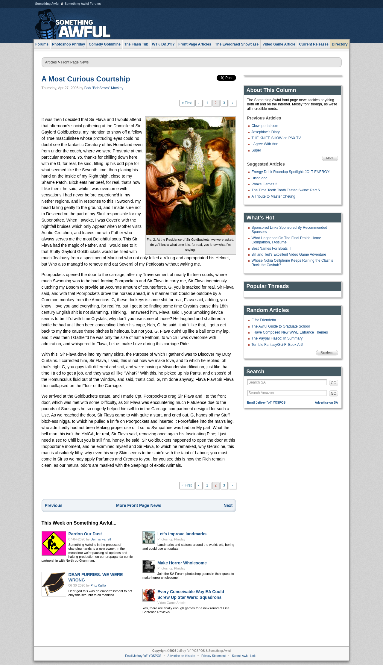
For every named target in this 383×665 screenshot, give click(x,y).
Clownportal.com (265, 126)
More (330, 158)
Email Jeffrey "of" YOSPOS (266, 402)
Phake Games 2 (264, 184)
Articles (51, 62)
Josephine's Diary (266, 132)
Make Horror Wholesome (182, 563)
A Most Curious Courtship (86, 79)
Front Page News (75, 62)
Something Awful (47, 3)
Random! (326, 352)
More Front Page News (138, 505)
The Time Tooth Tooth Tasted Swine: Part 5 (286, 190)
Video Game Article (171, 603)
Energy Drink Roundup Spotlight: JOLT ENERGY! (291, 172)
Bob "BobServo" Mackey (104, 88)
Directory (340, 44)
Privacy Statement (213, 656)
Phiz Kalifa (98, 585)
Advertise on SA (326, 402)
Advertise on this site (181, 656)
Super (256, 150)
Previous (54, 505)
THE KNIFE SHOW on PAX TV (276, 138)
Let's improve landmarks (181, 533)
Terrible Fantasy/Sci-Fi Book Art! (277, 345)
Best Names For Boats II (271, 248)
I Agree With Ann (265, 144)
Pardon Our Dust (85, 533)
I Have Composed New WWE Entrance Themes (290, 332)
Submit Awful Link (244, 656)
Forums (41, 44)
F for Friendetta (264, 320)
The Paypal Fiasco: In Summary (277, 338)
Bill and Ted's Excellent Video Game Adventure (289, 254)
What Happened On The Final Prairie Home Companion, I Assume (286, 240)
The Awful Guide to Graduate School (281, 326)
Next (228, 505)
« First (187, 103)
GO (334, 383)
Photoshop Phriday (171, 539)
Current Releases (314, 44)
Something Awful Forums (83, 3)
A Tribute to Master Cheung (273, 196)
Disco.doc (260, 178)
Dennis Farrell (101, 539)
